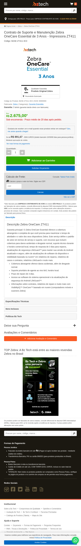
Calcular (40, 192)
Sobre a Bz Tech (10, 509)
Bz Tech (40, 4)
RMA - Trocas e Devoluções (16, 529)
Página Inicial (9, 26)
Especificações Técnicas (17, 301)
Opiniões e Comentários (52, 509)
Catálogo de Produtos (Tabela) (17, 515)
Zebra (20, 26)
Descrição (10, 217)
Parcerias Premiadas (48, 512)
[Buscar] (37, 10)
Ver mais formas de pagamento (18, 144)
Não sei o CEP (69, 197)
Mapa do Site (37, 515)
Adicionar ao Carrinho (41, 160)
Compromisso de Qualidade (29, 509)
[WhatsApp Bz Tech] (75, 540)
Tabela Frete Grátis (67, 177)
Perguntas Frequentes (52, 525)
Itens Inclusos (12, 309)
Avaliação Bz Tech (13, 512)
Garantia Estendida (36, 104)
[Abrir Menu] (9, 4)
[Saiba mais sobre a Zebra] (40, 386)
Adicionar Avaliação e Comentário (40, 338)
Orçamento (17, 525)
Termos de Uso (56, 529)
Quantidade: (11, 149)
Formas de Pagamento (32, 525)
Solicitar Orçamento (40, 168)
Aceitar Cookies (40, 542)
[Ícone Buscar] (74, 10)
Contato (7, 525)
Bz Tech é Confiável (30, 512)
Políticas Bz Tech (14, 316)
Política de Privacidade (38, 529)
